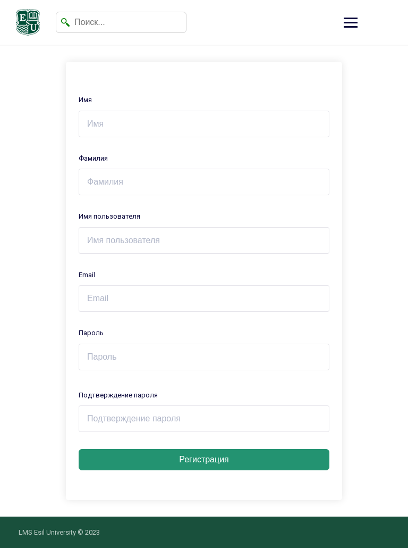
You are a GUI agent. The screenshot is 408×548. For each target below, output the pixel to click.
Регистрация (204, 459)
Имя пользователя (109, 216)
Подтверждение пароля (118, 395)
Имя (85, 100)
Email (87, 275)
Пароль (91, 333)
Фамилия (93, 158)
